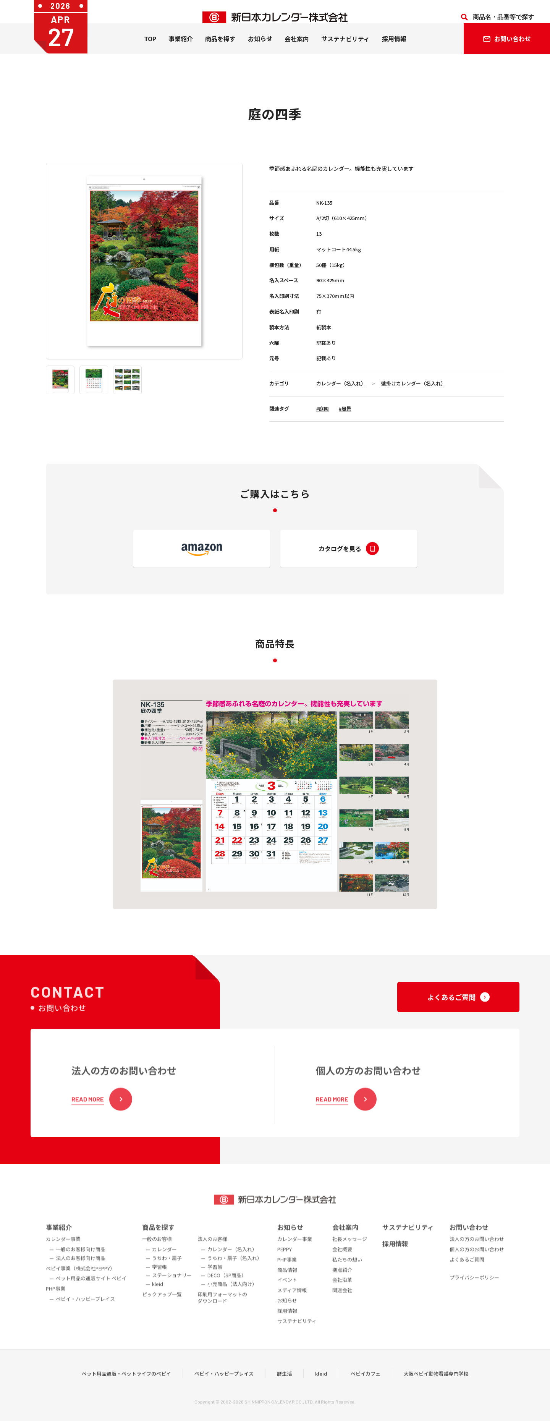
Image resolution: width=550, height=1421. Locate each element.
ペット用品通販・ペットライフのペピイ (126, 1386)
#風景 (345, 408)
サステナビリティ (345, 50)
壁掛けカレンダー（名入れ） (413, 383)
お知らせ (260, 50)
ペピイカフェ (365, 1386)
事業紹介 (180, 50)
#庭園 (322, 408)
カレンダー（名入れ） (341, 383)
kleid (321, 1386)
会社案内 (297, 50)
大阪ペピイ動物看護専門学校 (436, 1386)
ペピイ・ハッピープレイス (224, 1386)
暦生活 (284, 1386)
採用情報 (394, 50)
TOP (150, 50)
